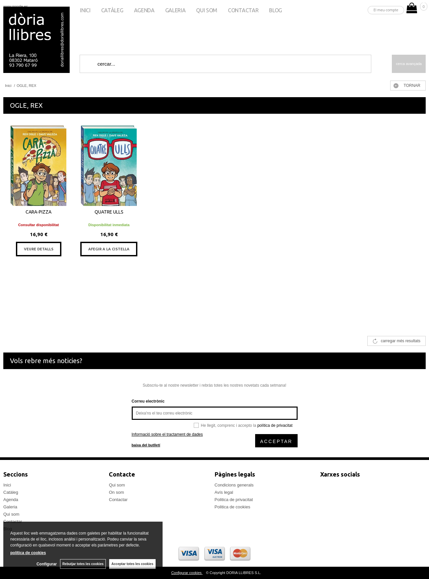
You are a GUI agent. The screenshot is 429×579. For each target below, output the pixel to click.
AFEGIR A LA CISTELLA (108, 249)
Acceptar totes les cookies (132, 564)
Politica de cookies (232, 506)
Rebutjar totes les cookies (83, 564)
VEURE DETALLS (38, 249)
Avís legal (224, 492)
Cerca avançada (409, 64)
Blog (275, 10)
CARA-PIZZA (38, 212)
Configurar (46, 564)
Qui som (206, 10)
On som (116, 492)
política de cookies (28, 552)
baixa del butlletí (146, 445)
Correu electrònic (148, 401)
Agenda (144, 10)
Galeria (175, 10)
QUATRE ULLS (109, 212)
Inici (85, 10)
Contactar (243, 10)
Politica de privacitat (234, 499)
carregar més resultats (400, 341)
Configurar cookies (187, 573)
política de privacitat (274, 425)
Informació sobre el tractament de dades (167, 434)
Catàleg (112, 10)
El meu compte (386, 9)
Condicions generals (234, 484)
